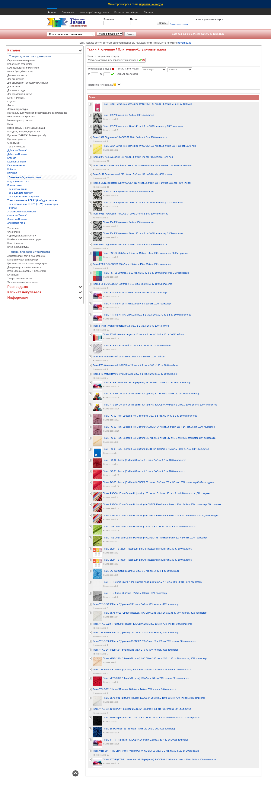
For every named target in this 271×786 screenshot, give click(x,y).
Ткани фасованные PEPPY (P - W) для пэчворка (32, 204)
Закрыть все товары (127, 74)
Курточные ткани (16, 165)
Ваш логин (109, 19)
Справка (148, 12)
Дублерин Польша (17, 154)
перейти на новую (151, 4)
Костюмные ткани (16, 161)
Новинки (172, 69)
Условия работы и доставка (94, 12)
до (101, 74)
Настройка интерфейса (104, 84)
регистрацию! (184, 43)
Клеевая (11, 158)
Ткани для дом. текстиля (20, 193)
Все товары (148, 69)
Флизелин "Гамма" (17, 215)
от (89, 74)
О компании (68, 12)
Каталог (52, 12)
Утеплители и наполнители (21, 211)
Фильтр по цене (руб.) (99, 69)
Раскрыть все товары (128, 68)
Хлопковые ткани (16, 223)
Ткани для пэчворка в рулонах (23, 196)
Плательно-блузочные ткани (25, 177)
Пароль (133, 19)
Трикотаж (12, 208)
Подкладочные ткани (18, 181)
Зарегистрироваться (179, 24)
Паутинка (12, 173)
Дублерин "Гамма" (17, 150)
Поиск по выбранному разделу (103, 56)
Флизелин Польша (17, 219)
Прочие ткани (14, 185)
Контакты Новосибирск (126, 12)
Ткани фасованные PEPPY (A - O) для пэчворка (32, 200)
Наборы (11, 169)
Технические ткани (17, 189)
